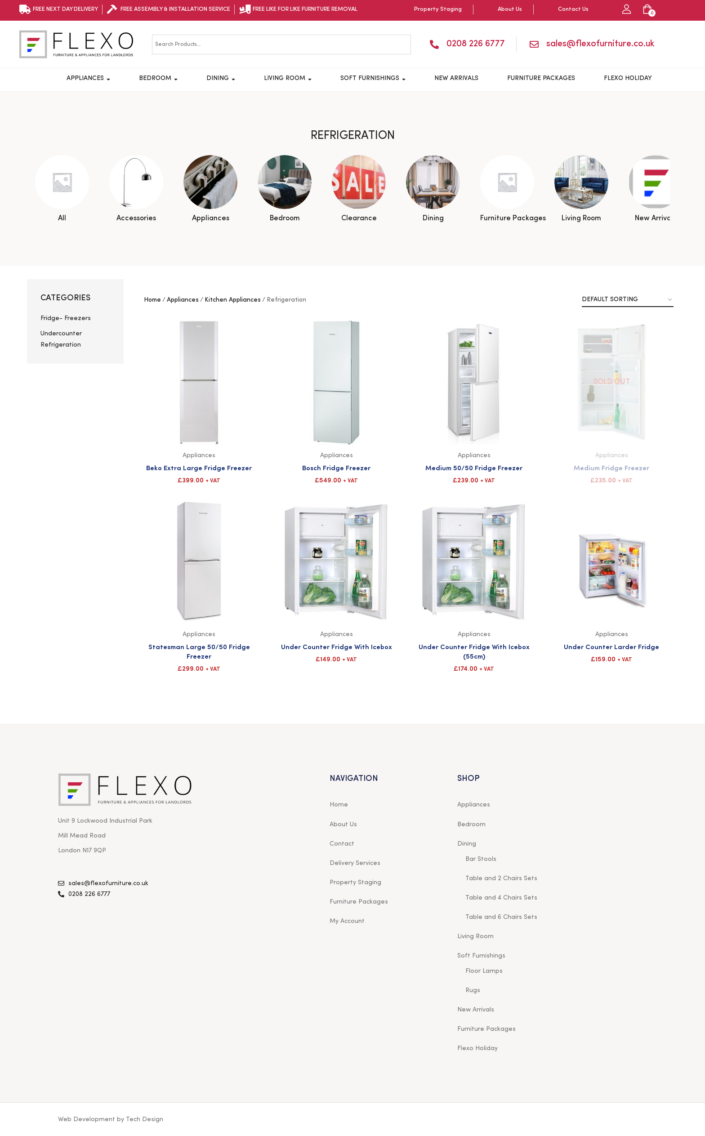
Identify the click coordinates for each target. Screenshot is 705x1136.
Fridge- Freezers (65, 318)
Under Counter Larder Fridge (611, 646)
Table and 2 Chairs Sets (501, 878)
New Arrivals (456, 78)
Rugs (472, 990)
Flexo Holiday (628, 78)
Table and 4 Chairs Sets (501, 898)
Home (152, 300)
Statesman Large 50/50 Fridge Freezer (199, 651)
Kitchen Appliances (233, 300)
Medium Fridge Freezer (611, 467)
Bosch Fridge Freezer (336, 467)
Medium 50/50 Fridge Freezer (473, 467)
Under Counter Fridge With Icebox (336, 646)
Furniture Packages (541, 78)
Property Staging (355, 882)
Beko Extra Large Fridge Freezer (199, 467)
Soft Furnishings (373, 78)
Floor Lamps (484, 971)
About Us (343, 824)
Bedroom (158, 78)
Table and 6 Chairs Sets (501, 917)
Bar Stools (480, 859)
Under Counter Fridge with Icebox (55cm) (474, 651)
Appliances (88, 78)
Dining (220, 78)
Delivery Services (355, 863)
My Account (347, 921)
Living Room (288, 78)
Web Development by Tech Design (110, 1119)
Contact (342, 844)
